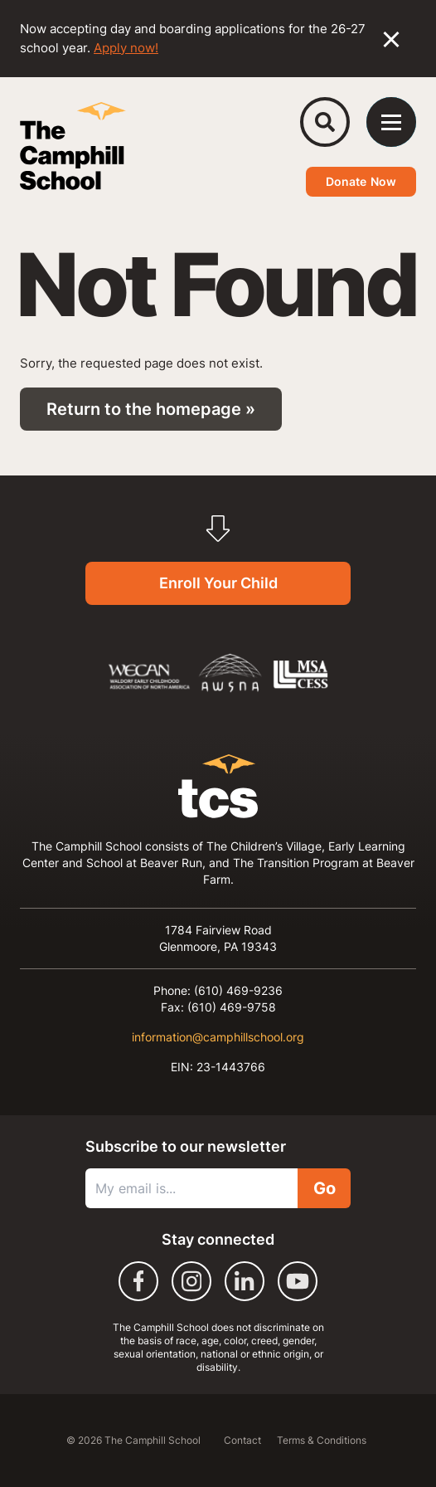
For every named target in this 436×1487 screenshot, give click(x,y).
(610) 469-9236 (238, 990)
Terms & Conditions (321, 1440)
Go (324, 1188)
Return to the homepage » (150, 409)
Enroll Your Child (218, 583)
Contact (244, 1440)
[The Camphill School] (73, 146)
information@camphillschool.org (218, 1037)
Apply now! (126, 48)
